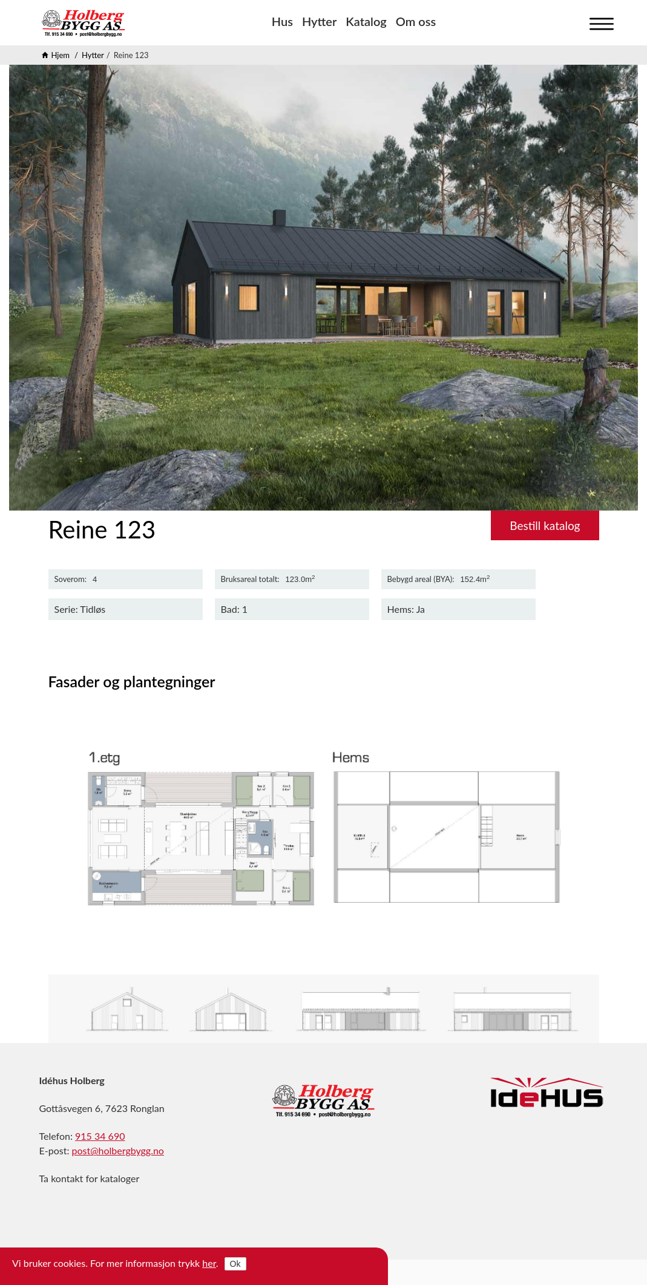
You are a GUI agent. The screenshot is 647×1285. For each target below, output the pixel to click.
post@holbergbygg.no (117, 1150)
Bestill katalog (545, 525)
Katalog (366, 21)
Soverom (69, 579)
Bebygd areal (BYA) (420, 579)
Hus (282, 21)
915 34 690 (100, 1136)
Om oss (416, 21)
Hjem (60, 55)
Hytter (319, 21)
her (209, 1263)
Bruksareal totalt (249, 579)
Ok (235, 1264)
